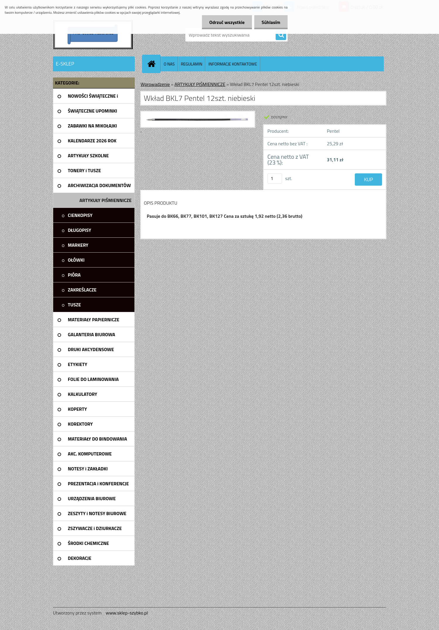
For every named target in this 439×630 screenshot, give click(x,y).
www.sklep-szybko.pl (127, 612)
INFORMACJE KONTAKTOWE (232, 64)
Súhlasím (271, 22)
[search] (281, 35)
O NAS (169, 64)
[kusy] (274, 178)
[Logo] (93, 34)
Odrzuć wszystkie (227, 22)
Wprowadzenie (155, 84)
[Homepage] (153, 63)
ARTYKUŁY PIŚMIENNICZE (199, 84)
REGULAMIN (192, 64)
